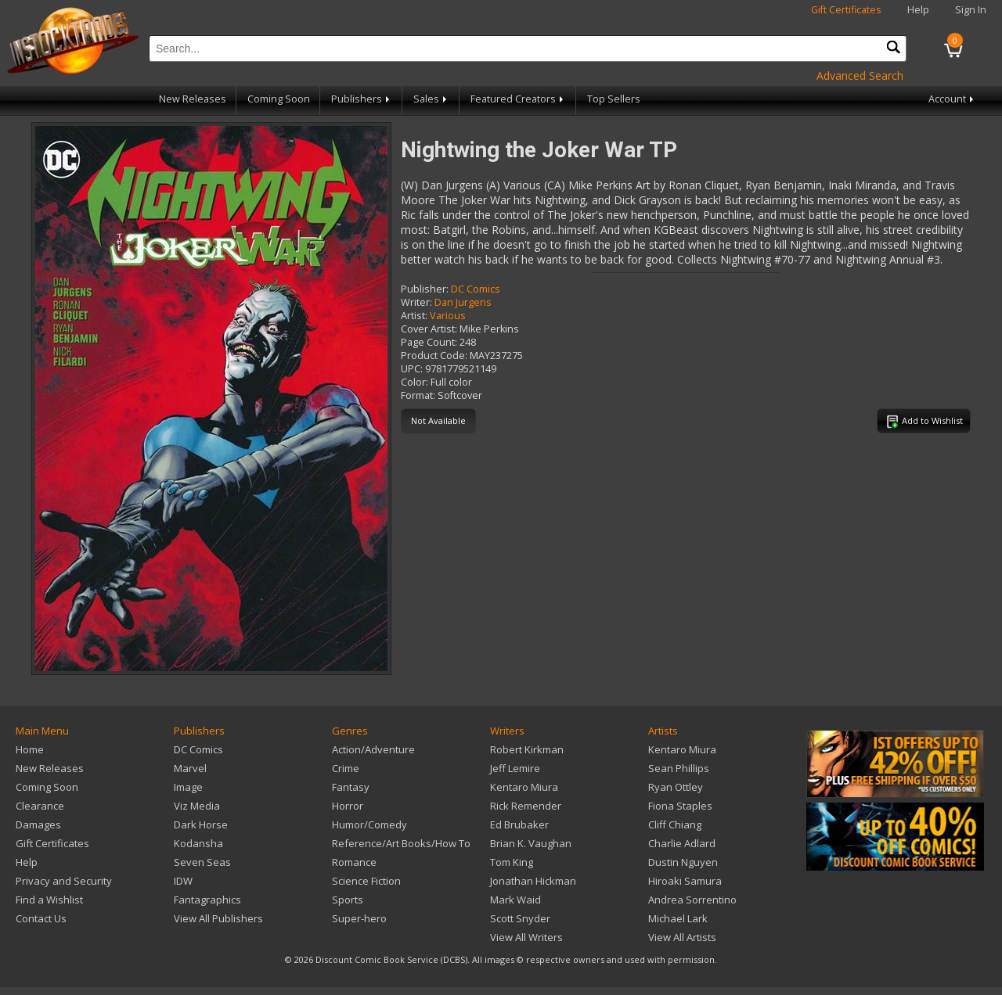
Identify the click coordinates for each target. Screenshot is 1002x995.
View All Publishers (218, 918)
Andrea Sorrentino (692, 900)
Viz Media (197, 806)
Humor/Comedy (369, 824)
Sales (431, 99)
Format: (418, 395)
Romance (354, 862)
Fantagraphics (207, 900)
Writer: (416, 302)
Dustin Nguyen (683, 862)
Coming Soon (278, 99)
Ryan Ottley (675, 787)
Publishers (361, 99)
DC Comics (475, 289)
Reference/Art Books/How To (401, 843)
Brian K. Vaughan (530, 843)
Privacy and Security (64, 881)
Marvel (190, 768)
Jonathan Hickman (533, 881)
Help (918, 9)
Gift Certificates (846, 9)
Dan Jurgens (463, 302)
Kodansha (198, 843)
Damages (38, 824)
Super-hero (359, 918)
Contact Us (41, 918)
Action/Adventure (373, 749)
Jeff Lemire (515, 768)
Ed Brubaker (519, 824)
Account (952, 99)
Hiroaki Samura (685, 881)
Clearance (40, 806)
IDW (183, 881)
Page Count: (429, 342)
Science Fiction (366, 881)
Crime (345, 768)
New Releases (192, 99)
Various (448, 315)
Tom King (511, 862)
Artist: (414, 315)
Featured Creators (518, 99)
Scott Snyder (520, 918)
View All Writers (526, 937)
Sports (347, 900)
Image (188, 787)
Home (30, 749)
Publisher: (425, 289)
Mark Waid (515, 900)
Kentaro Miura (524, 787)
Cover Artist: (429, 329)
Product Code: (434, 355)
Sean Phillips (678, 768)
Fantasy (350, 787)
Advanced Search (859, 75)
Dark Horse (201, 824)
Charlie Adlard (681, 843)
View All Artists (682, 937)
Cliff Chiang (674, 824)
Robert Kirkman (527, 749)
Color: (414, 382)
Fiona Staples (680, 806)
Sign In (970, 9)
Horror (347, 806)
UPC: (412, 368)
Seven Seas (202, 862)
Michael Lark (678, 918)
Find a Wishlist (49, 900)
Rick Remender (525, 806)
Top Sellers (613, 99)
